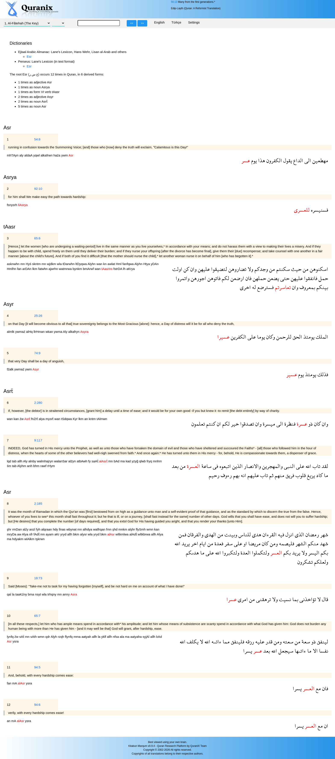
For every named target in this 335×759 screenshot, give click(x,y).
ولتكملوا (260, 553)
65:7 (37, 616)
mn (23, 264)
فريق (289, 475)
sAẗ (22, 636)
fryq (150, 461)
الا (314, 651)
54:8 (37, 139)
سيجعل (285, 651)
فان (247, 278)
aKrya (130, 269)
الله (307, 466)
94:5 (37, 667)
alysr (84, 534)
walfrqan (99, 529)
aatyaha (136, 636)
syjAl (146, 636)
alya (42, 419)
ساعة (206, 466)
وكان (270, 337)
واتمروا (183, 278)
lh (124, 269)
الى (307, 160)
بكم (323, 553)
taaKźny (21, 594)
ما (325, 475)
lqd (9, 461)
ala (122, 636)
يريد (185, 543)
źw (22, 419)
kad (129, 461)
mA (15, 683)
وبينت (230, 534)
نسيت (284, 599)
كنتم (210, 424)
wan (99, 264)
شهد (323, 543)
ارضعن (236, 278)
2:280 (38, 402)
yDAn (155, 264)
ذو (310, 424)
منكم (313, 543)
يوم (253, 160)
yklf (104, 636)
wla (60, 264)
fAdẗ (37, 534)
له (253, 287)
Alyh (54, 636)
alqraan (47, 529)
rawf (43, 466)
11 (8, 667)
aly (21, 155)
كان (317, 424)
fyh (38, 529)
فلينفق (237, 641)
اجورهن (198, 278)
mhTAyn (13, 155)
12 (8, 704)
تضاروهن (236, 269)
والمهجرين (272, 466)
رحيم (214, 475)
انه (242, 475)
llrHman (40, 331)
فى (215, 466)
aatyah (86, 636)
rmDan (17, 529)
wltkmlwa (122, 534)
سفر (228, 543)
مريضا (254, 543)
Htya (147, 264)
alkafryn (74, 331)
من (305, 269)
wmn (150, 529)
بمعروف (306, 287)
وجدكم (260, 269)
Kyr (76, 419)
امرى (242, 599)
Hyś (29, 264)
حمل (322, 278)
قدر (268, 641)
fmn (109, 529)
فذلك (322, 374)
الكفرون (273, 160)
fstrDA (118, 269)
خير (234, 424)
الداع (297, 160)
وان (193, 269)
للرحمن (283, 337)
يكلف (191, 641)
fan (19, 269)
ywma (58, 331)
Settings (194, 22)
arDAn (27, 269)
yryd (63, 534)
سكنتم (282, 269)
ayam (50, 534)
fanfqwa (128, 264)
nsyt (38, 594)
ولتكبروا (230, 553)
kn (105, 264)
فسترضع (265, 287)
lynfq (11, 636)
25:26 (38, 315)
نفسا (323, 651)
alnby (32, 461)
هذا (261, 160)
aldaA (28, 155)
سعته (287, 641)
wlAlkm (29, 539)
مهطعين (319, 160)
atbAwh (82, 461)
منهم (278, 475)
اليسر (313, 553)
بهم (235, 475)
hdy (56, 529)
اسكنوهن (318, 269)
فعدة (218, 543)
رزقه (249, 641)
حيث (295, 269)
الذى (299, 534)
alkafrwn (47, 155)
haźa (57, 155)
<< (131, 23)
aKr (57, 534)
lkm (35, 269)
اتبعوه (224, 466)
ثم (270, 475)
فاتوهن (213, 278)
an (86, 419)
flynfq (69, 636)
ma (123, 461)
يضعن (272, 278)
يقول (287, 160)
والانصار (252, 466)
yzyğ (135, 461)
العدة (245, 553)
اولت (177, 269)
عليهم (252, 475)
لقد (324, 466)
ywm (65, 155)
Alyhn (92, 264)
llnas (62, 529)
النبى (289, 466)
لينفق (322, 641)
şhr (9, 529)
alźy (26, 529)
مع (317, 688)
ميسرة (268, 424)
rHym (51, 466)
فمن (182, 534)
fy (90, 461)
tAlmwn (102, 419)
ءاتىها (299, 651)
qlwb (143, 461)
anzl (32, 529)
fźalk (10, 369)
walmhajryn (45, 461)
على (251, 337)
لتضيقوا (218, 269)
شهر (323, 534)
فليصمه (286, 543)
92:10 (38, 188)
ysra (16, 641)
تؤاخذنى (307, 599)
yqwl (37, 155)
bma (31, 594)
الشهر (300, 543)
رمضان (311, 534)
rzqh (61, 636)
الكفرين (237, 337)
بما (294, 599)
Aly (65, 331)
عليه (259, 641)
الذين (237, 466)
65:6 (37, 238)
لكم (224, 278)
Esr (29, 56)
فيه (280, 534)
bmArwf (89, 269)
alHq (30, 331)
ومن (273, 543)
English (159, 22)
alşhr (132, 529)
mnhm (157, 461)
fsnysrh (12, 205)
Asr (7, 492)
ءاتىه (215, 641)
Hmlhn (12, 269)
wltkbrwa (144, 534)
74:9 (37, 353)
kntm (93, 419)
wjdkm (52, 264)
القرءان (269, 534)
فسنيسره (319, 210)
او (244, 543)
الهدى (209, 534)
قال (324, 599)
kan (17, 419)
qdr (48, 636)
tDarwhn (69, 264)
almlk (11, 331)
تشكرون (305, 562)
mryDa (12, 534)
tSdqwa (67, 419)
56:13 (174, 1)
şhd (115, 529)
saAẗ (95, 461)
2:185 (38, 503)
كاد (319, 475)
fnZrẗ (35, 419)
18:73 (38, 578)
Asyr (8, 304)
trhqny (52, 594)
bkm (76, 534)
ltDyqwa (81, 264)
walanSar (61, 461)
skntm (36, 264)
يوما (260, 337)
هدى (256, 534)
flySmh (141, 529)
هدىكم (192, 553)
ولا (249, 269)
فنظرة (289, 424)
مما (225, 641)
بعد (175, 466)
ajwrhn (53, 269)
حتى (284, 278)
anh (30, 466)
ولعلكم (320, 562)
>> (142, 23)
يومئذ (308, 337)
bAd (117, 461)
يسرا (247, 651)
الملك (321, 337)
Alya (25, 534)
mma (77, 636)
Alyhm (22, 466)
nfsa (116, 636)
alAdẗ (133, 534)
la (13, 594)
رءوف (225, 475)
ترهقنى (263, 599)
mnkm (123, 529)
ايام (202, 543)
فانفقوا (310, 278)
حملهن (258, 278)
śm (9, 466)
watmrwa (65, 269)
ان (218, 424)
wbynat (72, 529)
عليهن (203, 269)
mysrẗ (50, 419)
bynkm (78, 269)
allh (20, 461)
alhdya (88, 529)
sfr (31, 534)
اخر (194, 543)
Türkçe (176, 22)
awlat (111, 264)
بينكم (321, 287)
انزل (289, 534)
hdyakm (18, 539)
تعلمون (198, 424)
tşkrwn (39, 539)
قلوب (300, 475)
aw (19, 534)
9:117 (38, 440)
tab (14, 461)
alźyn (72, 461)
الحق (296, 337)
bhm (36, 466)
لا (318, 599)
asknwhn (13, 264)
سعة (305, 641)
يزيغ (310, 475)
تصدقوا (246, 424)
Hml (119, 264)
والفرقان (194, 534)
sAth (34, 636)
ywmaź (20, 331)
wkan (50, 331)
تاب (315, 466)
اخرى (245, 287)
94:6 (37, 704)
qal (9, 594)
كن (185, 269)
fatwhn (43, 269)
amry (67, 594)
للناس (244, 534)
